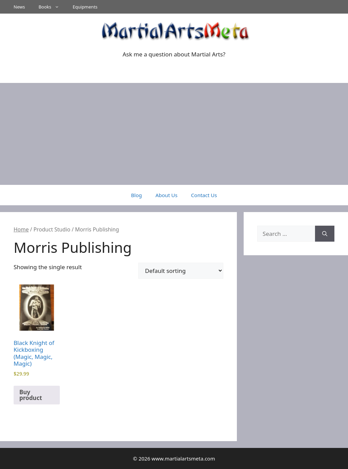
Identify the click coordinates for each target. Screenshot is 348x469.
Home (21, 229)
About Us (166, 195)
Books (52, 7)
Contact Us (204, 195)
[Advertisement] (174, 133)
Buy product (30, 395)
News (19, 7)
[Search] (324, 234)
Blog (136, 195)
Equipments (85, 7)
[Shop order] (180, 271)
